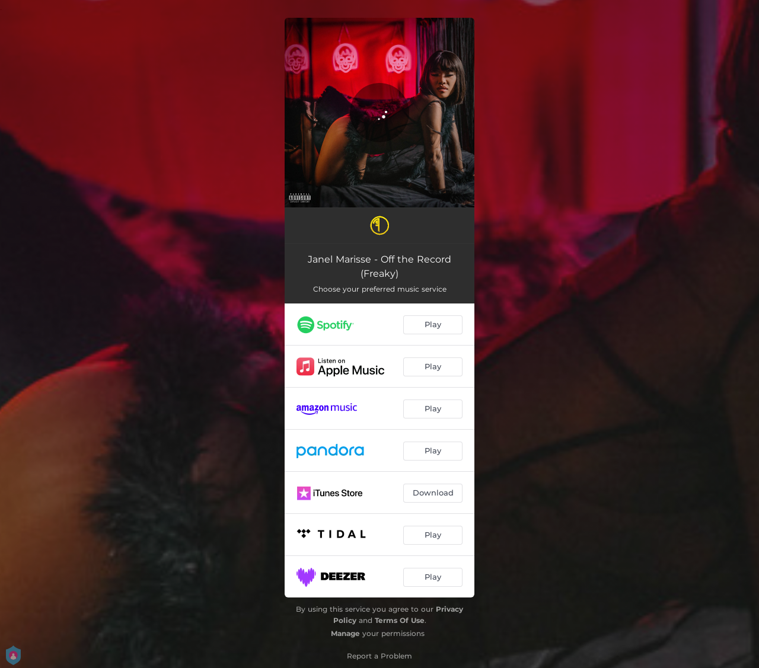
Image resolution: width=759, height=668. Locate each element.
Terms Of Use (400, 620)
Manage (345, 633)
